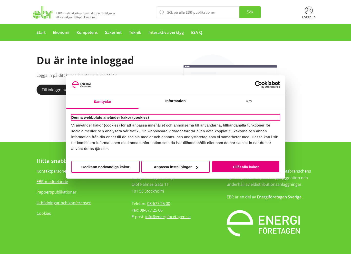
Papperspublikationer (57, 192)
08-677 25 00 (158, 203)
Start (41, 32)
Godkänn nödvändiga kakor (105, 167)
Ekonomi (61, 32)
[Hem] (43, 12)
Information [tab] (175, 101)
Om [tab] (248, 101)
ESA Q (196, 32)
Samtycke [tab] (102, 101)
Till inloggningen (57, 89)
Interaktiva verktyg (166, 32)
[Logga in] (308, 12)
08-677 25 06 (151, 210)
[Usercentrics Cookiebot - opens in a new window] (258, 84)
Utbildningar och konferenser (64, 202)
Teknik (135, 32)
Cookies (44, 213)
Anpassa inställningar (176, 167)
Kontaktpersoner (52, 171)
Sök (250, 12)
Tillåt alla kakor (245, 167)
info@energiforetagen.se (168, 216)
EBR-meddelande (52, 181)
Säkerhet (113, 32)
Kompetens (87, 32)
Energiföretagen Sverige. (279, 197)
